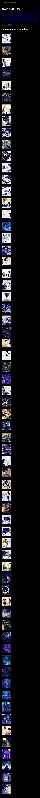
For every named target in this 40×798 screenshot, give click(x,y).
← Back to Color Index (9, 2)
